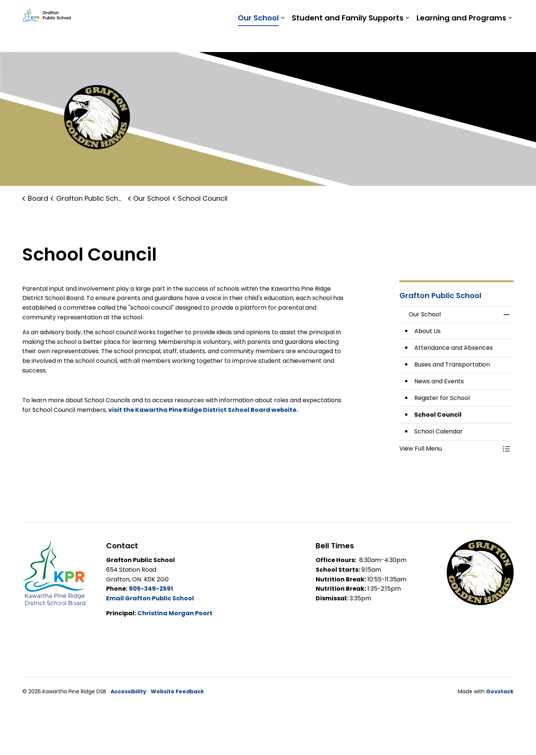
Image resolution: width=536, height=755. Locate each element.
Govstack (500, 691)
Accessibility (128, 691)
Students (390, 13)
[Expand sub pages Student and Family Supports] (407, 39)
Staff (421, 13)
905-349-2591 (151, 588)
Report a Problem (464, 13)
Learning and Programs (461, 39)
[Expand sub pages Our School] (282, 39)
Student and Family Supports (347, 39)
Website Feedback (177, 691)
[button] (449, 449)
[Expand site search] (506, 13)
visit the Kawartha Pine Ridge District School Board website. (203, 410)
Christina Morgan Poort (175, 613)
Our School (258, 39)
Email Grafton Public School (150, 598)
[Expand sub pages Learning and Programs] (510, 39)
